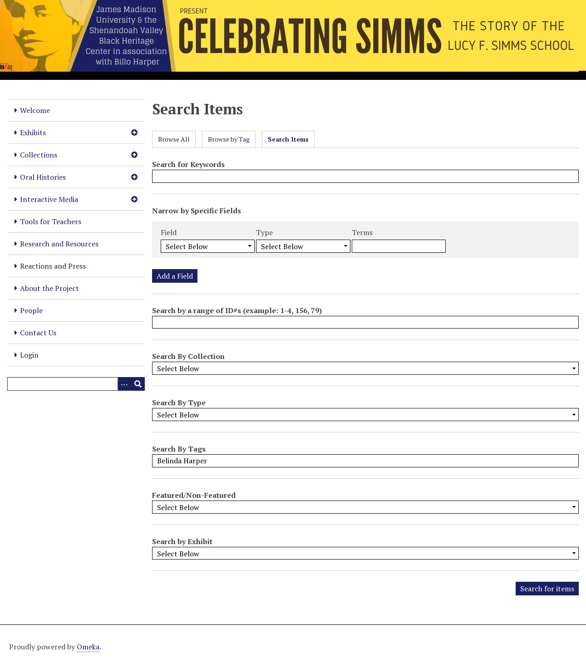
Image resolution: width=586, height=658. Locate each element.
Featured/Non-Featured (194, 495)
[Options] (124, 384)
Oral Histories (43, 177)
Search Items (288, 139)
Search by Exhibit (182, 541)
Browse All (174, 139)
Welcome (35, 110)
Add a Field (175, 276)
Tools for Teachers (50, 221)
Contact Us (38, 333)
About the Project (49, 288)
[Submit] (138, 384)
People (31, 310)
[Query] (76, 384)
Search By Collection (188, 356)
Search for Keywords (188, 164)
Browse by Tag (229, 139)
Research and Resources (59, 244)
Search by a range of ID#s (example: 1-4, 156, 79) (237, 310)
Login (29, 355)
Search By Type (179, 403)
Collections (38, 155)
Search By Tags (179, 449)
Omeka (88, 647)
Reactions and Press (53, 266)
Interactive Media (49, 199)
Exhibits (33, 132)
